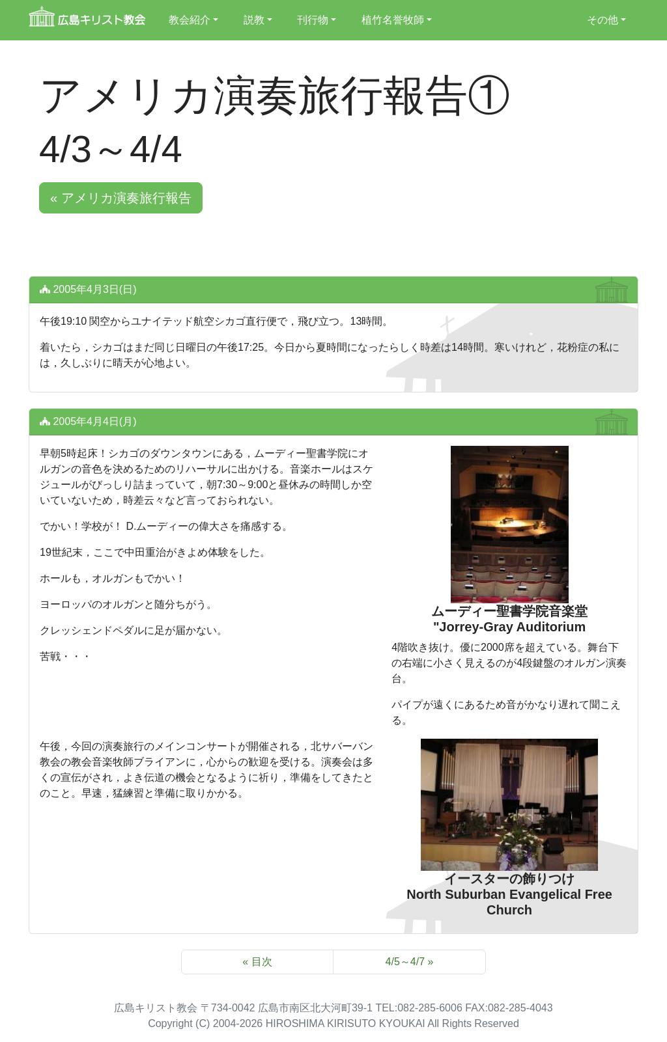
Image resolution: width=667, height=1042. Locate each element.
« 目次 (257, 961)
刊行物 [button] (312, 19)
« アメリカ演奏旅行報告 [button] (121, 198)
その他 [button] (602, 19)
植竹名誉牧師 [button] (393, 19)
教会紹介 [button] (189, 19)
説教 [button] (254, 19)
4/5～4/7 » (410, 961)
